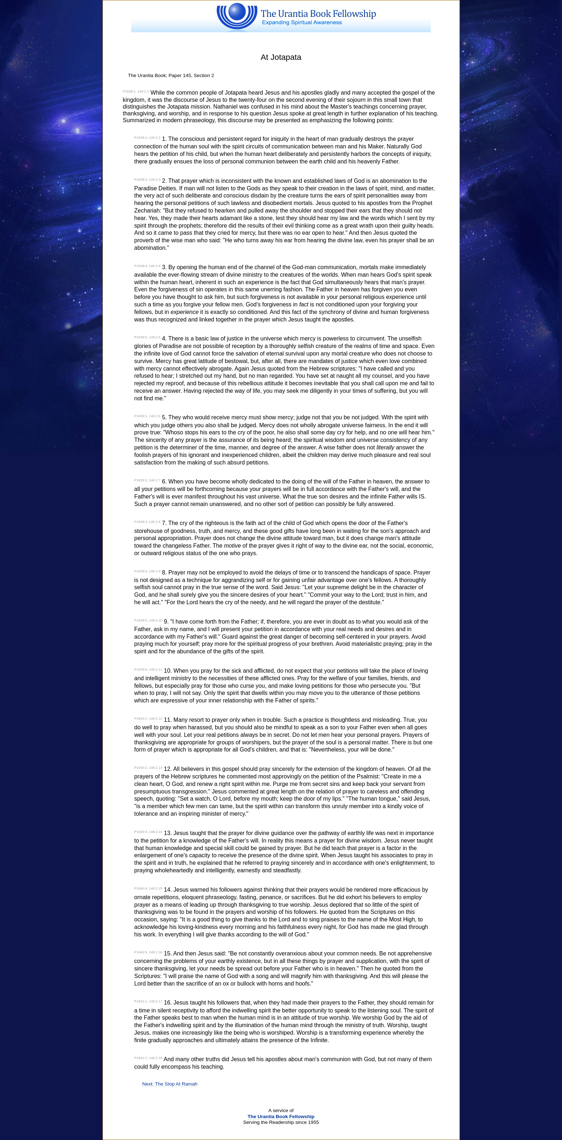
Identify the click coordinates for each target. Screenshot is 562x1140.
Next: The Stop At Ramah (169, 1084)
